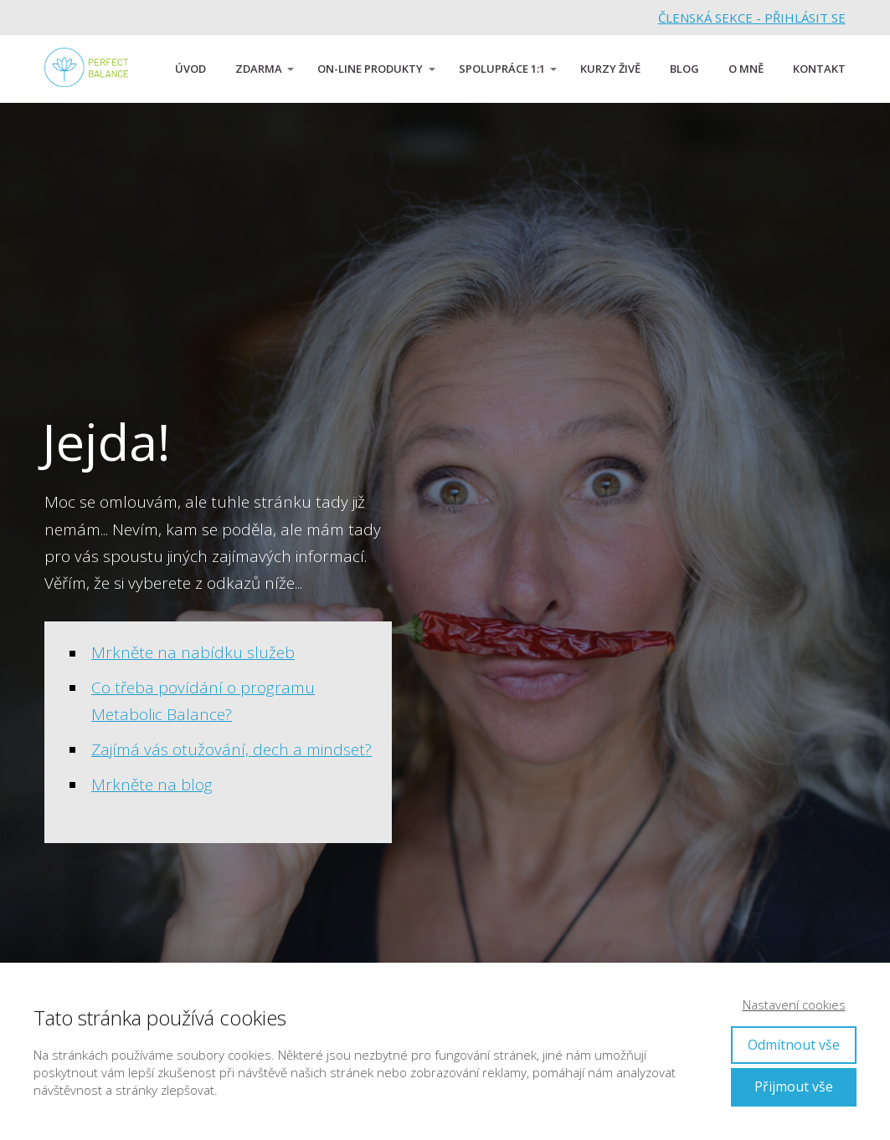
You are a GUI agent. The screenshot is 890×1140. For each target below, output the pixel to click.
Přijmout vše (793, 1086)
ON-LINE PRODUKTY (370, 68)
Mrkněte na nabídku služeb (193, 652)
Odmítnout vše (794, 1044)
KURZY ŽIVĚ (610, 68)
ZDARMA (258, 68)
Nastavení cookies (794, 1004)
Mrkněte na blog (152, 784)
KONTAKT (819, 68)
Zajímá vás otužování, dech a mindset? (231, 749)
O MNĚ (746, 68)
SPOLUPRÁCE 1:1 (502, 68)
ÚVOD (190, 68)
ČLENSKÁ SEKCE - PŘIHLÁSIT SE (752, 17)
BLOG (684, 68)
